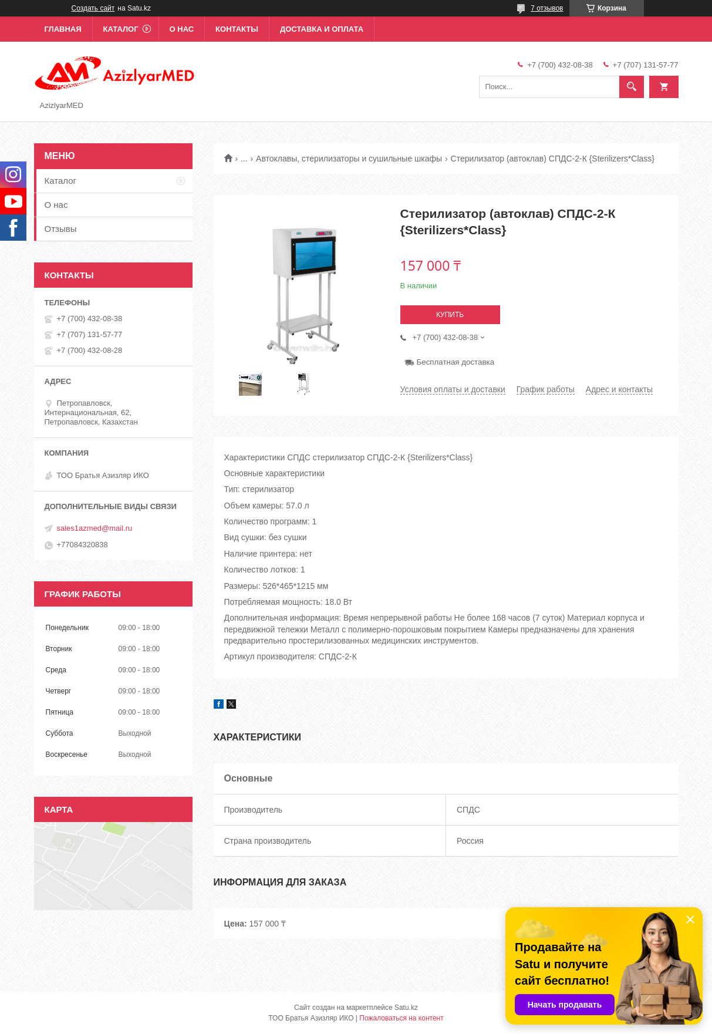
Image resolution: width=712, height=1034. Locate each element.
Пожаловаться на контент (401, 1018)
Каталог (121, 29)
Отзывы (61, 229)
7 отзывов (547, 8)
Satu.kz (406, 1007)
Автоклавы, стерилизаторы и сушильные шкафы (349, 158)
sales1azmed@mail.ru (95, 528)
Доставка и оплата (321, 29)
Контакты (236, 29)
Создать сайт (93, 8)
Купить (450, 315)
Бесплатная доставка (456, 362)
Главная (63, 29)
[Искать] (631, 87)
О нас (182, 29)
